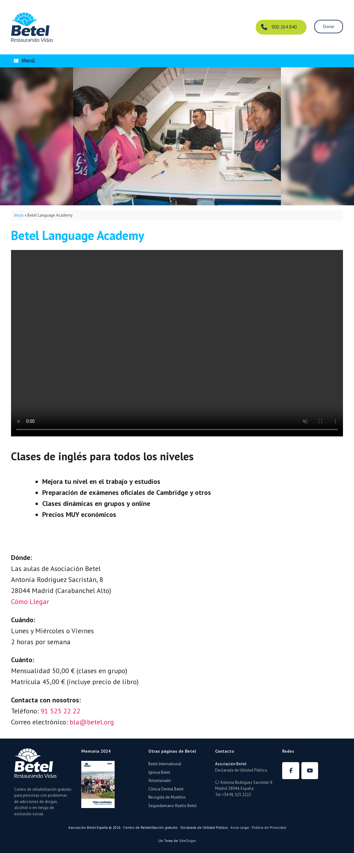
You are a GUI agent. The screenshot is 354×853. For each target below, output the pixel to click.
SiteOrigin (187, 840)
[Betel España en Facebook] (290, 770)
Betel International (164, 764)
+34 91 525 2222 (236, 794)
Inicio (19, 215)
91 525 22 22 (60, 710)
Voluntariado (159, 780)
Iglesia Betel (159, 772)
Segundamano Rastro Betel (172, 805)
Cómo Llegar (30, 601)
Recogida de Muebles (167, 797)
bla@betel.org (92, 721)
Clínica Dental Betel (166, 789)
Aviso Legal (240, 827)
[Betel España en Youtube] (309, 770)
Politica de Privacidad (269, 827)
